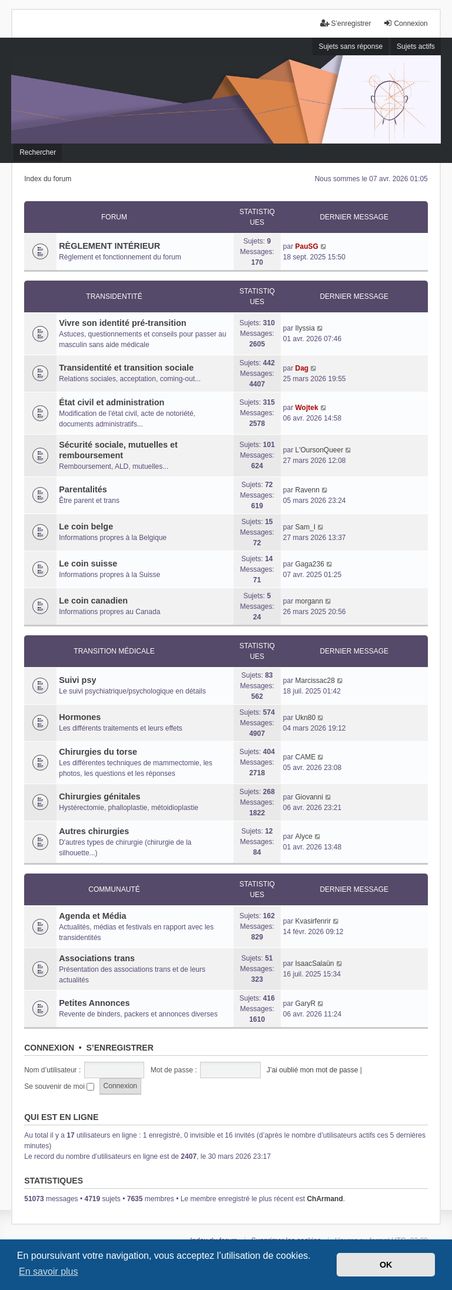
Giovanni (309, 797)
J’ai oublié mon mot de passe (312, 1070)
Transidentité (114, 296)
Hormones (80, 717)
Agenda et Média (92, 916)
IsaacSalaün (314, 963)
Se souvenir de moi (59, 1086)
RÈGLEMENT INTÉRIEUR (109, 246)
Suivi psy (77, 680)
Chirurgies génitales (99, 796)
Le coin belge (86, 526)
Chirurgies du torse (98, 751)
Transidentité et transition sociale (126, 367)
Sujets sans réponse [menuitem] (350, 46)
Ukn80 (305, 718)
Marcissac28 (314, 680)
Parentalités (83, 489)
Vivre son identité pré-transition (122, 323)
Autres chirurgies (94, 831)
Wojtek (306, 408)
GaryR (305, 1003)
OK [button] (386, 1264)
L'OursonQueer (319, 450)
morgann (309, 601)
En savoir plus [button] (48, 1271)
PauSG (306, 246)
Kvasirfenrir (313, 921)
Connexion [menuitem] (405, 23)
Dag (301, 368)
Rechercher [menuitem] (37, 152)
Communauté (113, 889)
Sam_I (305, 527)
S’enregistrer (119, 1047)
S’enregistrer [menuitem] (345, 23)
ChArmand (325, 1199)
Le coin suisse (88, 563)
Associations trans (97, 958)
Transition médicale (114, 651)
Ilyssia (304, 328)
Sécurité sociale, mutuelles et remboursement (118, 450)
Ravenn (307, 490)
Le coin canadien (93, 600)
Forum (114, 217)
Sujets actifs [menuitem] (416, 46)
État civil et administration (111, 402)
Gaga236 (309, 564)
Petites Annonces (94, 1003)
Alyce (303, 836)
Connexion (49, 1047)
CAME (305, 757)
